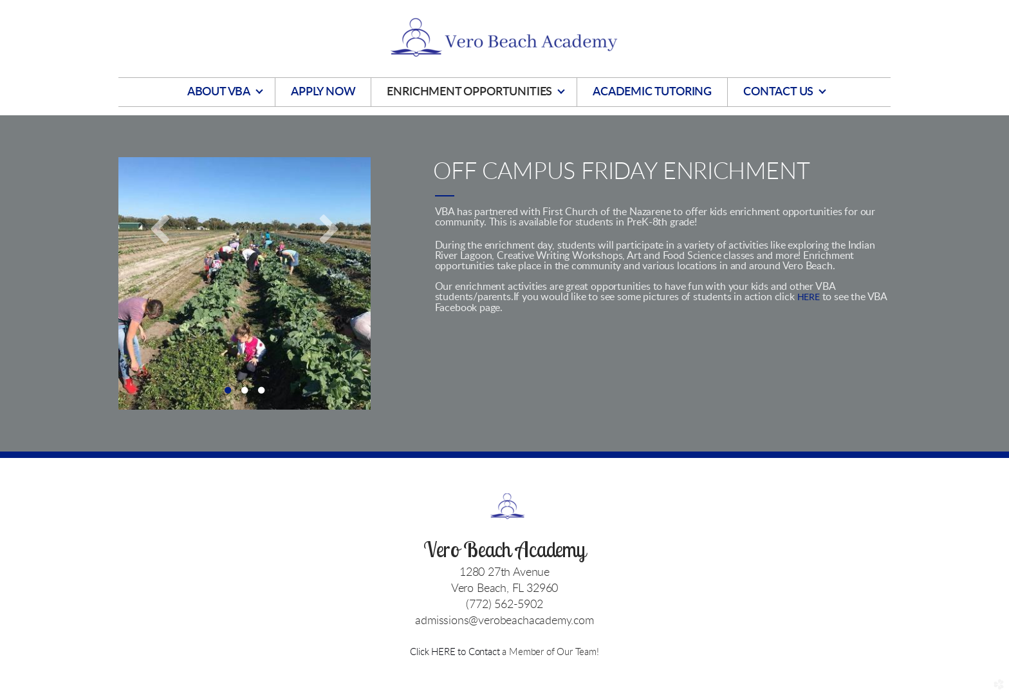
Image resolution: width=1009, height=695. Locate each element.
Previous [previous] (160, 228)
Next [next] (329, 228)
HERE (808, 297)
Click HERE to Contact (456, 652)
